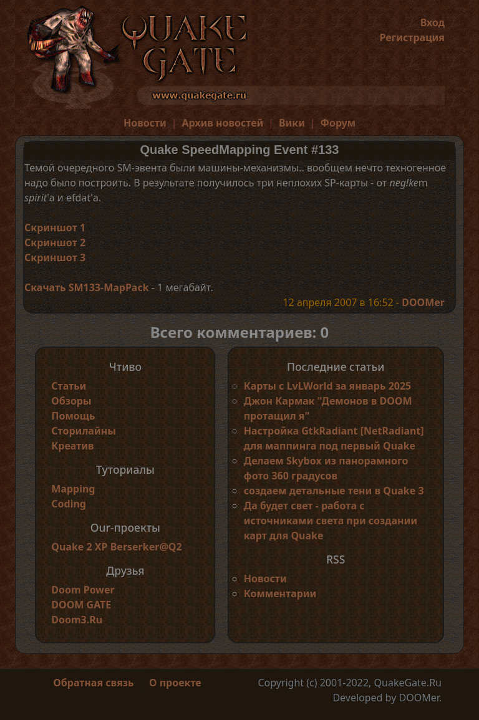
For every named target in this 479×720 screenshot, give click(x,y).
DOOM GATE (81, 605)
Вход (432, 22)
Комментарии (280, 593)
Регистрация (412, 37)
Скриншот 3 (54, 257)
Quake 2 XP (80, 547)
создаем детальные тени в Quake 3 (334, 490)
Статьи (68, 386)
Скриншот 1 (54, 227)
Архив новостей (222, 123)
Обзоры (71, 401)
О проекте (175, 682)
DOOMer (423, 302)
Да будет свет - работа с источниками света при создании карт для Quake (330, 520)
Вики (292, 123)
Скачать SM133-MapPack (86, 287)
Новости (145, 123)
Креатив (72, 446)
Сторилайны (83, 431)
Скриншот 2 (54, 242)
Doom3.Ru (76, 619)
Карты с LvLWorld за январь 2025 (328, 386)
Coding (68, 504)
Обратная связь (93, 682)
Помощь (73, 416)
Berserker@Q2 (146, 547)
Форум (338, 123)
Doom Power (83, 590)
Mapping (73, 489)
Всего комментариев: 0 (239, 332)
